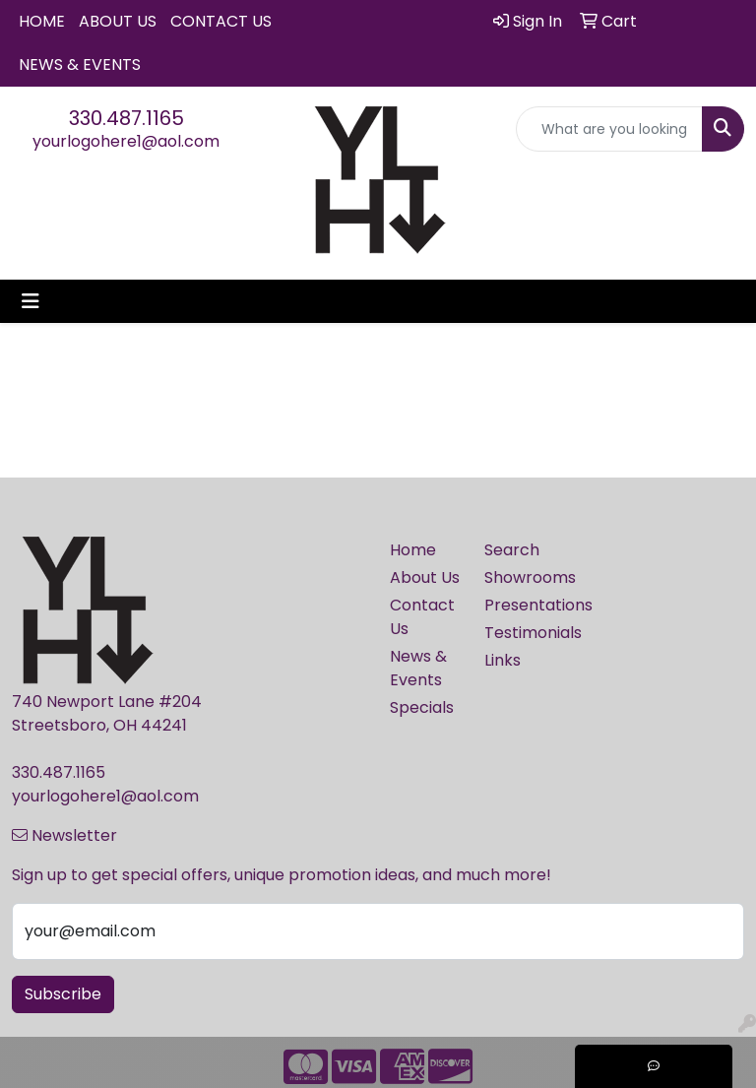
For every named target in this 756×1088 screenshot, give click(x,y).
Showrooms (519, 577)
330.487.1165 (126, 118)
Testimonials (519, 632)
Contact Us (221, 21)
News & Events (80, 64)
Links (502, 660)
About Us (118, 21)
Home (42, 21)
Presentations (519, 605)
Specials (422, 707)
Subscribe (63, 994)
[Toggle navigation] (30, 301)
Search (511, 550)
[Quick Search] (609, 129)
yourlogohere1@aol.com (126, 141)
